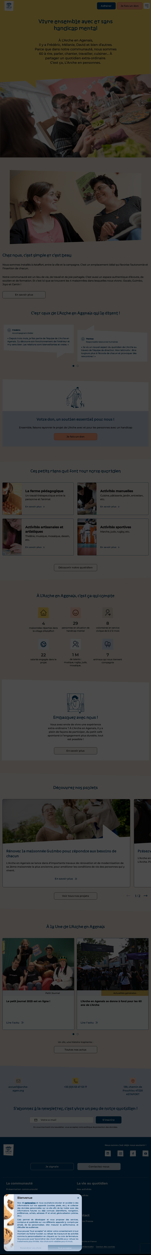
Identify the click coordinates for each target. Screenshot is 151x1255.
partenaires (30, 1203)
